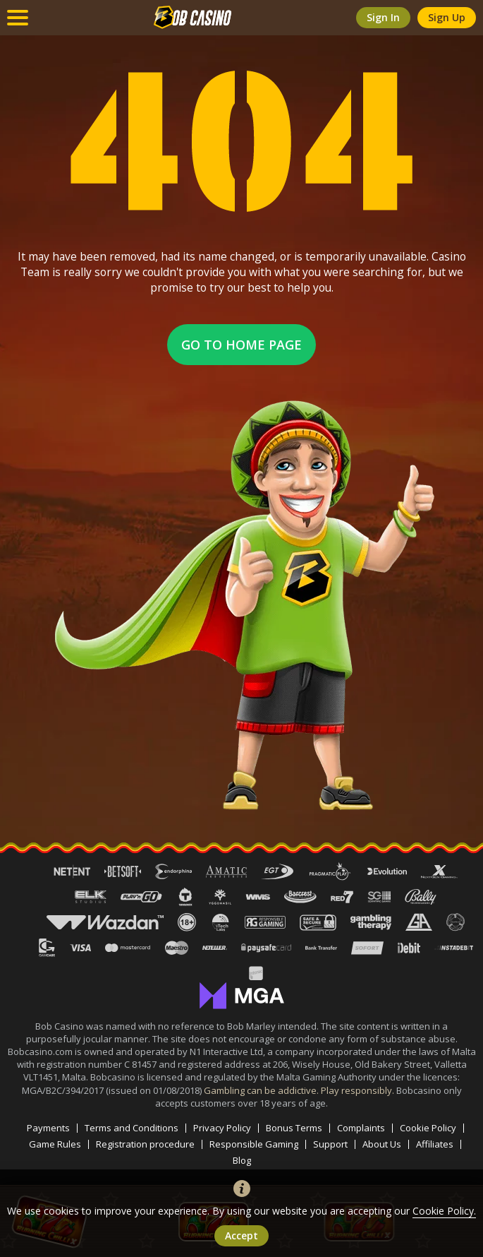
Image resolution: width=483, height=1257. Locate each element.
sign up (446, 17)
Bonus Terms (294, 1128)
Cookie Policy (428, 1128)
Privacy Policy (222, 1128)
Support (330, 1144)
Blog (242, 1160)
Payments (48, 1128)
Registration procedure (145, 1144)
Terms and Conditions (131, 1128)
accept (241, 1235)
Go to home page (241, 344)
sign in (383, 17)
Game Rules (55, 1144)
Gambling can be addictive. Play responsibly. (300, 1090)
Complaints (361, 1128)
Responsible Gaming (253, 1144)
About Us (381, 1144)
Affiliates (434, 1144)
